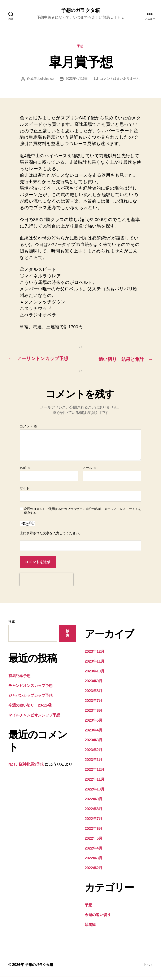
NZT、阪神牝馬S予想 (26, 765)
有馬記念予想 (19, 676)
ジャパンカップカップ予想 (30, 696)
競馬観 (90, 925)
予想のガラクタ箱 (80, 10)
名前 (25, 468)
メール (90, 468)
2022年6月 (93, 829)
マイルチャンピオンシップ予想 (34, 715)
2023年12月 (94, 652)
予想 (80, 46)
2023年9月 (93, 681)
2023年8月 (93, 691)
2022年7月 (93, 819)
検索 (11, 622)
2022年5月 (93, 839)
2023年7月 (93, 701)
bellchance (46, 79)
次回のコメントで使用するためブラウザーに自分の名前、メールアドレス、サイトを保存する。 (82, 511)
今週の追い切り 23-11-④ (30, 706)
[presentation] (46, 580)
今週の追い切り (98, 915)
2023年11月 (94, 662)
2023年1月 (93, 760)
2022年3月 (93, 858)
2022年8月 (93, 809)
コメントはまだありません (120, 79)
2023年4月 (93, 731)
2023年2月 (93, 750)
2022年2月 (93, 868)
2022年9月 (93, 799)
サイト (25, 488)
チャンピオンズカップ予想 (30, 686)
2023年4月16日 (77, 79)
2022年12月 (94, 770)
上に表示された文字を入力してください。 (51, 533)
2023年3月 (93, 740)
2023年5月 (93, 721)
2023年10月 (94, 671)
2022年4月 (93, 849)
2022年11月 (94, 780)
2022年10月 (94, 790)
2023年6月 (93, 711)
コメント (28, 427)
